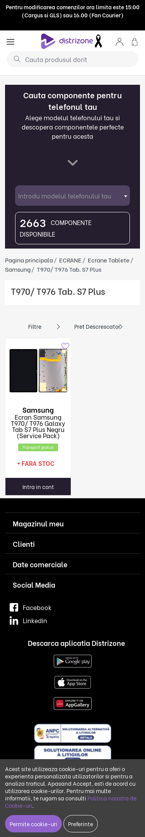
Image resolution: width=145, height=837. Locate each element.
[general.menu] (10, 41)
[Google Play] (72, 660)
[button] (119, 41)
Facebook (30, 607)
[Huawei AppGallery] (72, 702)
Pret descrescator (97, 326)
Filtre (34, 326)
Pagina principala (29, 259)
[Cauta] (14, 58)
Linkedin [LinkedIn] (28, 620)
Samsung (18, 269)
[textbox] (72, 195)
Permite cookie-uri (33, 824)
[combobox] (72, 195)
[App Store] (72, 681)
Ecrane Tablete (109, 259)
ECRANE (70, 259)
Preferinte (80, 824)
